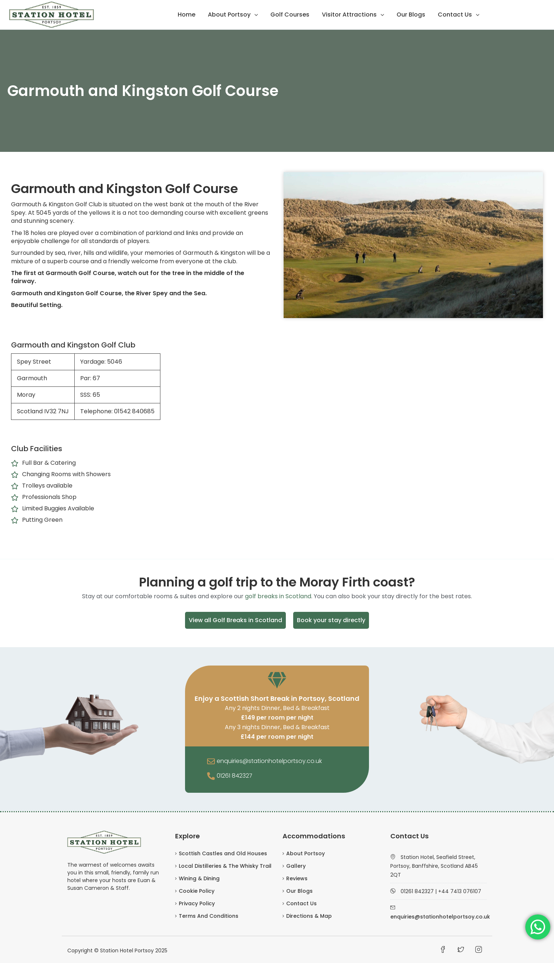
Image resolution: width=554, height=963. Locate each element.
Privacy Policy (197, 903)
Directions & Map (309, 916)
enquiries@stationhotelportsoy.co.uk (269, 761)
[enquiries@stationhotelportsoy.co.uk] (211, 761)
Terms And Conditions (208, 916)
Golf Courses (289, 14)
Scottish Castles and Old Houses (223, 853)
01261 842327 (234, 775)
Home (186, 14)
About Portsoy (229, 14)
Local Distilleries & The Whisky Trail (225, 866)
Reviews (297, 878)
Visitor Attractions (349, 14)
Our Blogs (411, 14)
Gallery (296, 866)
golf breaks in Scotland (278, 596)
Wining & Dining (199, 878)
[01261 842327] (211, 776)
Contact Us (455, 14)
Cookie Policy (196, 891)
